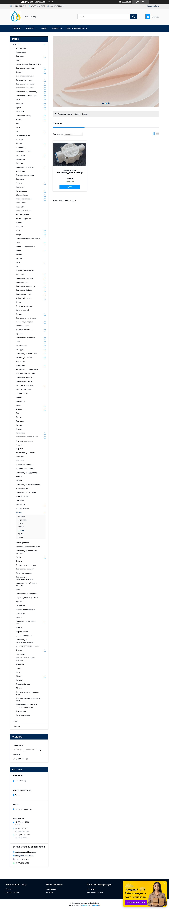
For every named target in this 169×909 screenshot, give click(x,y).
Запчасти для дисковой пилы (28, 485)
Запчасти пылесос (23, 294)
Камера (19, 425)
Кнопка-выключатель (24, 465)
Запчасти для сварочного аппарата (27, 552)
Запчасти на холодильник (27, 437)
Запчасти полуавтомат (25, 338)
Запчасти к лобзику (24, 377)
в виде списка (157, 134)
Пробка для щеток (24, 389)
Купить (70, 187)
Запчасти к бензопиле (25, 88)
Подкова (19, 445)
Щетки (18, 108)
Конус (18, 672)
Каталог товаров (13, 892)
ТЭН (18, 342)
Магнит (19, 397)
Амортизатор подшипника (27, 369)
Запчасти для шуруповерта (27, 473)
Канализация (21, 346)
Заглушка (20, 500)
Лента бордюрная (23, 219)
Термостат (20, 605)
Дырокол (20, 664)
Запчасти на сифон (24, 381)
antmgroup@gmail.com (24, 856)
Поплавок (20, 461)
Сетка (18, 302)
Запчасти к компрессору (26, 96)
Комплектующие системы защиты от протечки (26, 706)
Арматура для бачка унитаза (28, 64)
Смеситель (20, 365)
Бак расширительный (25, 76)
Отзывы (16, 727)
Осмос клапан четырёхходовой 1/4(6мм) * (70, 172)
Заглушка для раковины (26, 318)
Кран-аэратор (22, 488)
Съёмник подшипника (25, 469)
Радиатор (20, 274)
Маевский (20, 104)
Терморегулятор (23, 135)
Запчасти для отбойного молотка (26, 584)
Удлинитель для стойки (25, 453)
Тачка (18, 668)
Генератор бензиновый (25, 609)
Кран (18, 590)
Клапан (19, 429)
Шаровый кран (22, 195)
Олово (19, 409)
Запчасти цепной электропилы (28, 239)
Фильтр (19, 183)
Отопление (20, 171)
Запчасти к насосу (23, 116)
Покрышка (20, 159)
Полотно (19, 163)
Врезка (20, 534)
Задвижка (20, 179)
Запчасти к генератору (25, 286)
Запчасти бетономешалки (27, 594)
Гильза (19, 480)
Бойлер (19, 561)
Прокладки (20, 504)
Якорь (18, 235)
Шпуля (18, 266)
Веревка (19, 449)
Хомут (18, 242)
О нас (44, 28)
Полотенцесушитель (24, 385)
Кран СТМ (20, 207)
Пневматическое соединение (28, 547)
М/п (17, 131)
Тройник (21, 527)
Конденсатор (21, 191)
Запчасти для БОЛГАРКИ (26, 354)
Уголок (20, 523)
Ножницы (20, 112)
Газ (17, 413)
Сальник (19, 139)
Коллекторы (21, 52)
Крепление (20, 362)
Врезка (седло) (22, 310)
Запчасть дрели (22, 282)
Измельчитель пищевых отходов (25, 659)
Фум (18, 128)
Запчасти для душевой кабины (25, 622)
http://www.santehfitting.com (25, 852)
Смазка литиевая (23, 496)
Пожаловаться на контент (90, 905)
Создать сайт (40, 2)
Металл (19, 676)
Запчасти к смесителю (25, 68)
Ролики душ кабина (24, 358)
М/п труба (20, 350)
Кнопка (19, 258)
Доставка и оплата (77, 28)
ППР (18, 100)
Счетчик (19, 227)
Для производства (24, 636)
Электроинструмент (24, 80)
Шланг (18, 250)
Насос (18, 119)
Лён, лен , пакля (22, 215)
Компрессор (21, 147)
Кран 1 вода (21, 203)
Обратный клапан (23, 298)
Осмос (77, 114)
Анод (18, 60)
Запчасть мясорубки (24, 278)
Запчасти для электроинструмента (24, 578)
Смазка (19, 628)
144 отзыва (126, 2)
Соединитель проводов (26, 565)
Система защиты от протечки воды (28, 699)
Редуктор (20, 421)
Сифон (19, 314)
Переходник (22, 520)
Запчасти (20, 56)
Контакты (57, 28)
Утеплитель (21, 613)
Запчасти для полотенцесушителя (24, 641)
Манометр (20, 401)
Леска (18, 405)
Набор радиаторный (24, 322)
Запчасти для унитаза (25, 167)
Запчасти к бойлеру (24, 290)
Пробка (19, 334)
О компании (51, 889)
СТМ (18, 231)
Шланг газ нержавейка (25, 246)
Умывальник (21, 711)
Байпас (19, 72)
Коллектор (20, 433)
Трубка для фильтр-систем (27, 598)
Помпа (19, 617)
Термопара (20, 654)
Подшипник (21, 155)
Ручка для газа (22, 543)
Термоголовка (22, 393)
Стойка (19, 223)
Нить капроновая (23, 715)
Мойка (18, 688)
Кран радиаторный (24, 199)
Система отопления (24, 330)
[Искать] (133, 16)
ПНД (18, 262)
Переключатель (22, 632)
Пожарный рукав (23, 684)
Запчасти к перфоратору (26, 92)
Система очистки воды (25, 373)
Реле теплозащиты (24, 573)
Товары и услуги (65, 114)
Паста (18, 417)
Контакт (19, 680)
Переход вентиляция (24, 441)
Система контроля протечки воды (27, 693)
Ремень (19, 254)
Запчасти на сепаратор (26, 569)
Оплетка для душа (24, 306)
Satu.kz (96, 903)
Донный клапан (22, 508)
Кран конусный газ (23, 211)
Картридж (20, 187)
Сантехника (21, 48)
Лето (18, 124)
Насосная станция (23, 151)
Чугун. (18, 557)
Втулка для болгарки (25, 270)
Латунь (19, 143)
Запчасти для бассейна (26, 492)
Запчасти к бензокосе (25, 84)
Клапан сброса (22, 326)
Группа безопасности (25, 175)
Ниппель (19, 476)
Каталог (30, 28)
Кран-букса (21, 457)
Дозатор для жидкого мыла (27, 646)
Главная (17, 28)
